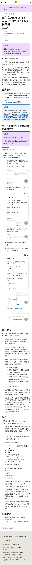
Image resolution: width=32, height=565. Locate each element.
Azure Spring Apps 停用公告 (12, 53)
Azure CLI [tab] (12, 149)
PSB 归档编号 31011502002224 (11, 547)
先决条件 (5, 31)
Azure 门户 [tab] (5, 149)
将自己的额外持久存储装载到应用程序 (13, 33)
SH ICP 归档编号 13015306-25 (11, 545)
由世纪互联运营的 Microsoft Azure (12, 552)
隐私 (4, 550)
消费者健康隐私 (18, 557)
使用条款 (5, 560)
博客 (20, 555)
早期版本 (14, 555)
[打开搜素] (30, 2)
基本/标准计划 (10, 14)
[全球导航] (1, 2)
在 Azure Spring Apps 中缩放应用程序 (16, 522)
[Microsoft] (16, 2)
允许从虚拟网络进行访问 (15, 119)
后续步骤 (5, 40)
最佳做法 (5, 35)
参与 (4, 557)
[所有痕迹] (3, 14)
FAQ (4, 38)
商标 (11, 560)
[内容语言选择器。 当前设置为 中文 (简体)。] (8, 536)
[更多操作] (28, 14)
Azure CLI (8, 102)
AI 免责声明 (6, 555)
